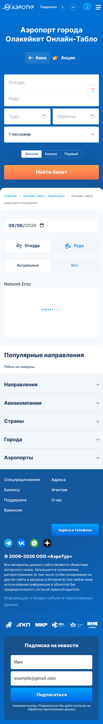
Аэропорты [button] (51, 458)
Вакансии (13, 510)
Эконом (31, 154)
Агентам (60, 490)
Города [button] (51, 440)
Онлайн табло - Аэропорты (44, 196)
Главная (10, 196)
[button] (53, 7)
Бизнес (51, 154)
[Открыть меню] (98, 7)
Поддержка (15, 500)
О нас (57, 500)
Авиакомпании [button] (51, 403)
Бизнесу (12, 490)
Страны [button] (51, 421)
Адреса (59, 479)
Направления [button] (51, 385)
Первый (71, 154)
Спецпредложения (22, 479)
